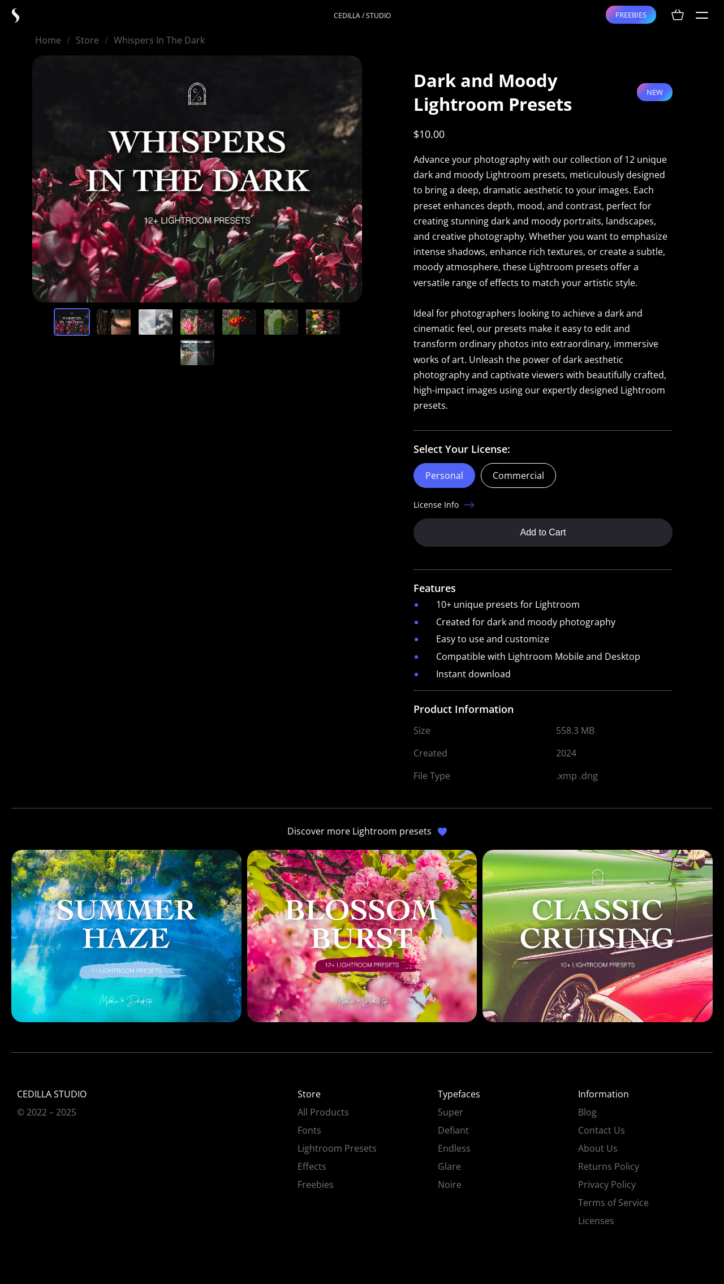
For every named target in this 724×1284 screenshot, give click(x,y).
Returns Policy (608, 1166)
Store (87, 40)
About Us (598, 1148)
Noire (450, 1184)
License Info (436, 504)
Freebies (316, 1184)
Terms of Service (613, 1202)
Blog (587, 1112)
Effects (312, 1166)
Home (48, 40)
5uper (450, 1112)
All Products (323, 1112)
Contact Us (601, 1130)
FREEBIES (631, 15)
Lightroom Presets (337, 1148)
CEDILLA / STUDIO (362, 15)
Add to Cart (543, 532)
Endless (454, 1148)
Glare (449, 1166)
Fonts (309, 1130)
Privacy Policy (607, 1184)
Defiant (453, 1130)
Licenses (596, 1220)
